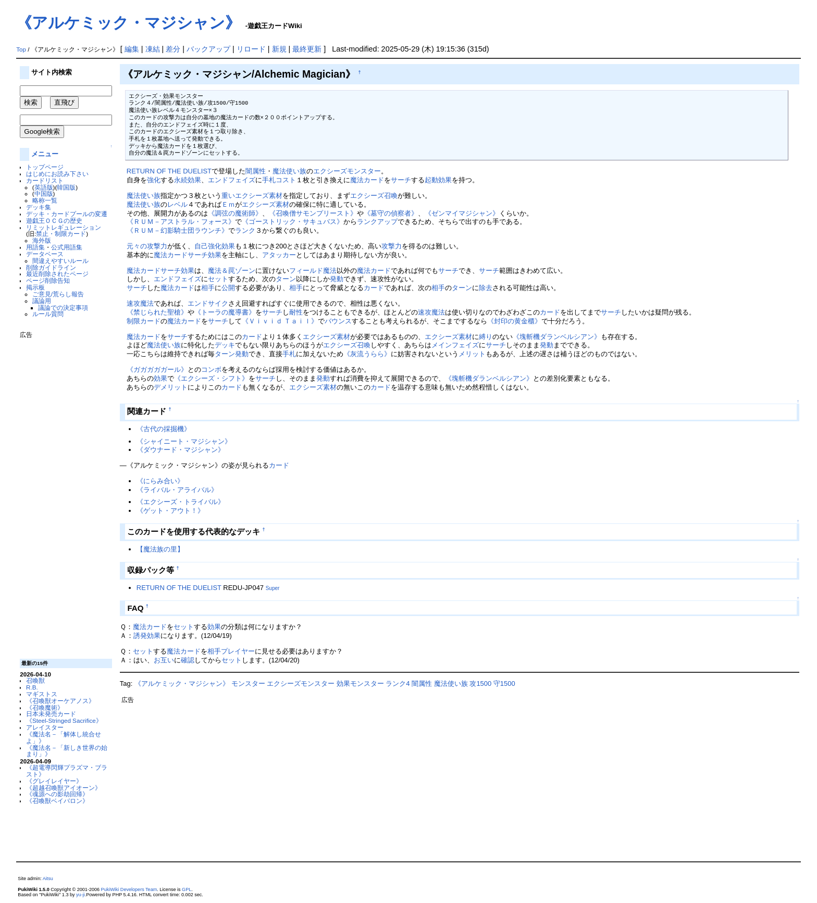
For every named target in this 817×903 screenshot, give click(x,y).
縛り (485, 337)
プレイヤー (238, 651)
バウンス (338, 321)
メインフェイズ (455, 345)
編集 (132, 49)
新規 (279, 49)
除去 (485, 288)
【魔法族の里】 (160, 549)
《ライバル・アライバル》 (177, 490)
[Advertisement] (61, 494)
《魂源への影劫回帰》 (57, 794)
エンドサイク (208, 303)
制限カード (143, 321)
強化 (153, 180)
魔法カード (367, 180)
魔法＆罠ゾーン (231, 270)
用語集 (35, 247)
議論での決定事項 (63, 307)
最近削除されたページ (57, 273)
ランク (245, 230)
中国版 (43, 193)
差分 (173, 49)
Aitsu (48, 878)
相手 (208, 288)
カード (374, 288)
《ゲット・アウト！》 (170, 511)
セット (218, 279)
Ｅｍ (228, 204)
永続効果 (187, 180)
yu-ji (80, 894)
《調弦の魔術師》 (235, 213)
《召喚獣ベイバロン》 (57, 800)
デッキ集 (38, 207)
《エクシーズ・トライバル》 (181, 502)
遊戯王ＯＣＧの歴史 (54, 220)
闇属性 (255, 171)
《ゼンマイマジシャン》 (462, 213)
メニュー (44, 154)
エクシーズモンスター (347, 171)
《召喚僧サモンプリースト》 (313, 213)
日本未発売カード (51, 713)
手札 (289, 354)
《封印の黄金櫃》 (514, 321)
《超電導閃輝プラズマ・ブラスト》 (66, 770)
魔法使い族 (289, 171)
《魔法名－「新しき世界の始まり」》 (66, 751)
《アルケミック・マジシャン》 (128, 22)
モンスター (248, 683)
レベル (177, 204)
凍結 (152, 49)
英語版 (43, 187)
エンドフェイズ (231, 180)
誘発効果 (146, 635)
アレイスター (45, 727)
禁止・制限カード (61, 233)
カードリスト (45, 180)
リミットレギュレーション (63, 227)
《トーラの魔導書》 (224, 312)
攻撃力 (391, 246)
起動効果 (438, 180)
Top (21, 49)
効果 (228, 246)
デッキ (225, 345)
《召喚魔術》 (45, 707)
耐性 (296, 312)
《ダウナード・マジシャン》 (181, 450)
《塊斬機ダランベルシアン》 (557, 337)
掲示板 (35, 287)
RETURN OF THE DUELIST (169, 171)
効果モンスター (360, 683)
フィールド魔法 (313, 270)
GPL (186, 889)
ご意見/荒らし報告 (58, 294)
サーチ (401, 180)
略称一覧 (44, 200)
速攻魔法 (140, 303)
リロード (251, 49)
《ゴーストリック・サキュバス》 (292, 221)
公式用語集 (66, 247)
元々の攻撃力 (147, 246)
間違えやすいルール (60, 260)
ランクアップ (377, 221)
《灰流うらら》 (367, 354)
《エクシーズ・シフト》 (211, 378)
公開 (228, 288)
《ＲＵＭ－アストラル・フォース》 (181, 221)
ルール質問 (48, 313)
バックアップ (208, 49)
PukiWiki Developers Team (129, 889)
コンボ (211, 369)
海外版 (41, 240)
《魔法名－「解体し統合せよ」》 (63, 737)
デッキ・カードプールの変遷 (66, 213)
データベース (45, 253)
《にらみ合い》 (160, 481)
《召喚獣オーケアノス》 (60, 700)
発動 (336, 279)
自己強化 (207, 246)
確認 (187, 660)
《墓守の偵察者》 (391, 213)
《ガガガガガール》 (157, 369)
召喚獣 (35, 680)
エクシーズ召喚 (374, 195)
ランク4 (398, 683)
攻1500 (480, 683)
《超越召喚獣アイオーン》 (63, 787)
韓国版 (66, 187)
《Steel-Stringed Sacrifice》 (64, 720)
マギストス (41, 694)
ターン (286, 279)
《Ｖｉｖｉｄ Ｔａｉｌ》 (280, 321)
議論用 (41, 300)
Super (273, 588)
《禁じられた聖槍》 (157, 312)
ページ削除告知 (48, 280)
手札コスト (279, 180)
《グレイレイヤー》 (54, 780)
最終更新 (306, 49)
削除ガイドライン (51, 267)
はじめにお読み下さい (57, 173)
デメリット (171, 387)
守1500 (504, 683)
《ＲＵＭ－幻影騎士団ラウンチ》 (177, 230)
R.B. (32, 687)
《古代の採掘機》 (164, 429)
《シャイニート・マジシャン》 (184, 441)
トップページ (45, 167)
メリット (472, 354)
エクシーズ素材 (258, 195)
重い (228, 195)
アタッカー (279, 255)
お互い (164, 660)
